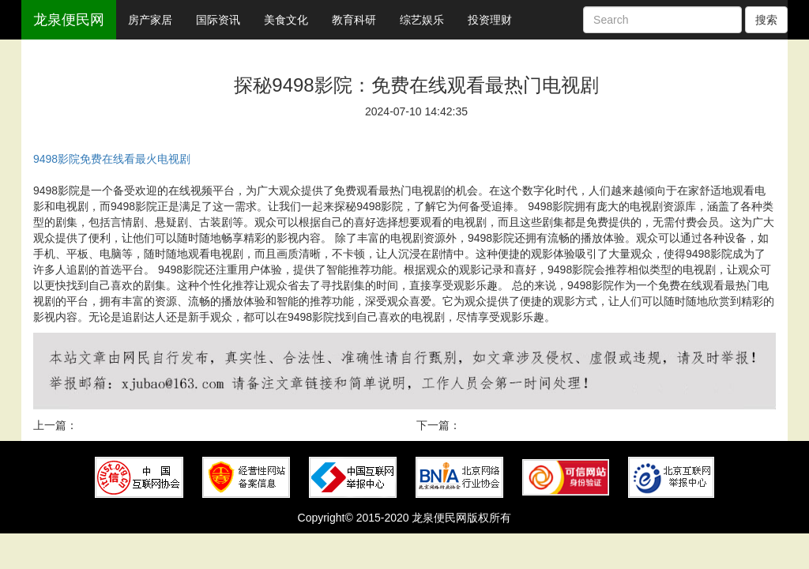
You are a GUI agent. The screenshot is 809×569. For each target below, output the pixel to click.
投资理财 (490, 19)
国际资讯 (218, 19)
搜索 (766, 19)
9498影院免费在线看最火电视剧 (111, 159)
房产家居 (150, 19)
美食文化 (286, 19)
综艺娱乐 (422, 19)
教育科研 (354, 19)
